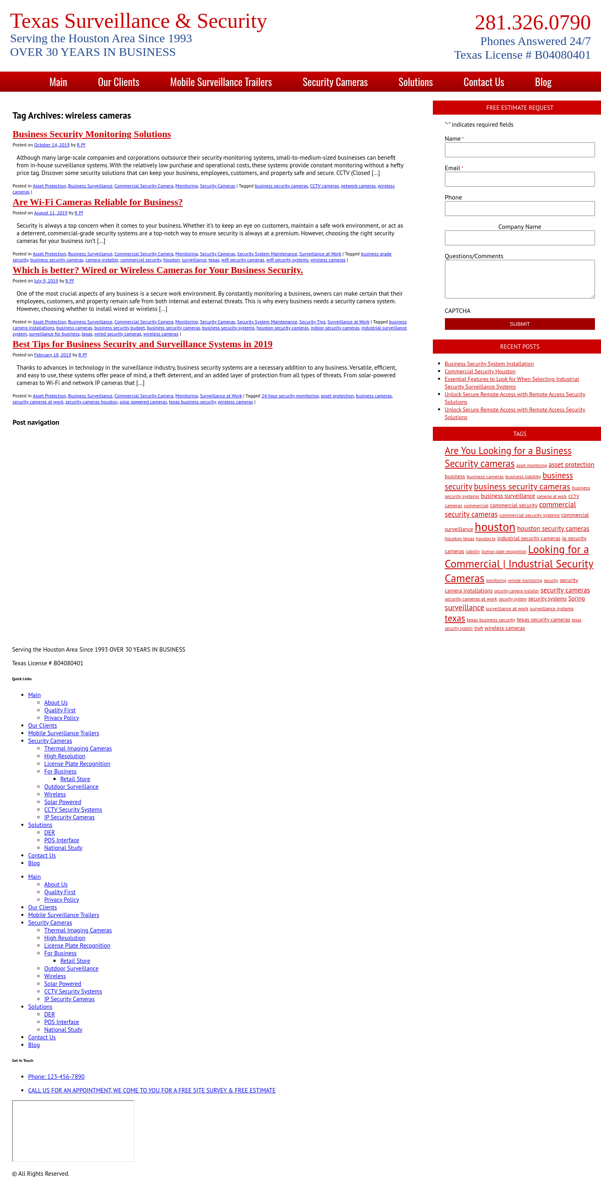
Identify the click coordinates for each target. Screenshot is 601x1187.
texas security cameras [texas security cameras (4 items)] (543, 619)
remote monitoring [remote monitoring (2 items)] (525, 580)
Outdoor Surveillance (71, 786)
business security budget (119, 328)
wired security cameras (118, 334)
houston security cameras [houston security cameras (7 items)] (553, 528)
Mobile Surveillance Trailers (221, 81)
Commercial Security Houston (480, 371)
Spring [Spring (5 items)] (576, 598)
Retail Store (75, 779)
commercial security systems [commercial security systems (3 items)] (529, 515)
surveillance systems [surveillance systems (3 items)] (552, 608)
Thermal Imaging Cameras (78, 748)
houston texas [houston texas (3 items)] (460, 538)
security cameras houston (92, 402)
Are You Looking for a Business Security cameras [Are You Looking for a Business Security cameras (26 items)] (508, 457)
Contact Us (484, 81)
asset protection (337, 396)
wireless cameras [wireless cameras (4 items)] (505, 628)
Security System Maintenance (267, 254)
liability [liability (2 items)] (473, 551)
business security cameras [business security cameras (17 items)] (522, 486)
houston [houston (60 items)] (495, 526)
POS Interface (61, 840)
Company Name (519, 226)
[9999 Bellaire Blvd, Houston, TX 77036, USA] (73, 1131)
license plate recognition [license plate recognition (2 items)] (504, 551)
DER (49, 832)
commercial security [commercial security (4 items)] (513, 505)
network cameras (358, 186)
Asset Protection (49, 186)
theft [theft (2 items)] (478, 628)
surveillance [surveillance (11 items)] (464, 607)
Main (58, 81)
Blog (543, 81)
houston (171, 260)
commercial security (140, 260)
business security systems (228, 328)
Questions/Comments (474, 256)
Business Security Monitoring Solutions (91, 134)
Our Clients (118, 81)
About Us (56, 702)
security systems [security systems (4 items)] (547, 598)
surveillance (194, 260)
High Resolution (64, 756)
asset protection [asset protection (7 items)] (572, 464)
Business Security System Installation (489, 363)
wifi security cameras (242, 260)
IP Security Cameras (69, 817)
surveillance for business (54, 334)
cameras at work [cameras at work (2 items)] (551, 496)
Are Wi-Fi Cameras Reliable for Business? (97, 202)
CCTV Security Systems (73, 809)
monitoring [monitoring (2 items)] (496, 580)
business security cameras (281, 186)
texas (213, 260)
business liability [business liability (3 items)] (523, 476)
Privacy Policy (61, 718)
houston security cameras (283, 328)
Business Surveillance (90, 186)
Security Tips (312, 322)
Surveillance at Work (320, 254)
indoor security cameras (335, 328)
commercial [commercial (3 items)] (476, 505)
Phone (453, 197)
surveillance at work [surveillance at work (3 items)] (507, 608)
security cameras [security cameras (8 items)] (565, 590)
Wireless (55, 794)
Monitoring (186, 186)
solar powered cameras (143, 402)
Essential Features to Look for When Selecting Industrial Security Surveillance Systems (512, 382)
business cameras (74, 328)
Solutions (416, 81)
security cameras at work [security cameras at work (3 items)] (471, 598)
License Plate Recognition (77, 763)
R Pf (81, 145)
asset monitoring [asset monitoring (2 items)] (531, 465)
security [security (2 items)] (551, 580)
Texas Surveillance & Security (138, 20)
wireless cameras (328, 260)
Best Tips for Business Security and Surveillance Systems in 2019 (142, 344)
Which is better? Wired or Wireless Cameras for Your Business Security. (157, 270)
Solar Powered (62, 802)
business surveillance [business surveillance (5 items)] (508, 496)
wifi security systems (287, 260)
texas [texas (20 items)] (455, 618)
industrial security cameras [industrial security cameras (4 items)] (528, 538)
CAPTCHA (458, 311)
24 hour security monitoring (290, 396)
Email (454, 168)
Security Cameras (335, 81)
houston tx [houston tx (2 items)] (486, 538)
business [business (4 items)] (455, 476)
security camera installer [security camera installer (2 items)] (516, 591)
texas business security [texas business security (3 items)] (491, 619)
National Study (63, 848)
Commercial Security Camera (144, 186)
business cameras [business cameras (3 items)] (485, 476)
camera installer (101, 260)
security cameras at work (37, 402)
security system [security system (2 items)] (513, 599)
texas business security (192, 402)
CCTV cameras (324, 186)
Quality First (60, 710)
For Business (60, 771)
